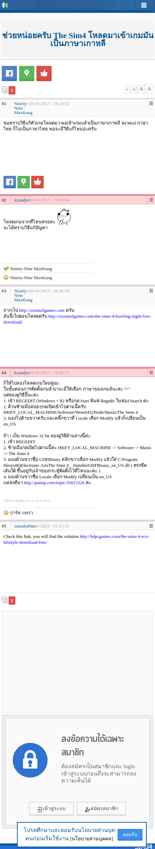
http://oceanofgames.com (41, 310)
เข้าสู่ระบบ (51, 809)
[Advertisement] (77, 661)
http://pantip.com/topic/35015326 (54, 482)
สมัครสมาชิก (101, 809)
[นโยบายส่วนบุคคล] (91, 838)
